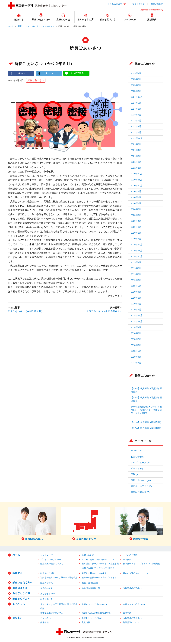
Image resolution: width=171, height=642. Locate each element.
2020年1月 (136, 239)
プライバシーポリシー (50, 559)
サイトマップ (138, 4)
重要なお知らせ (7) (140, 492)
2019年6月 (136, 280)
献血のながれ (46, 583)
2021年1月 (136, 168)
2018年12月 (136, 315)
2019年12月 (136, 244)
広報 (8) (134, 474)
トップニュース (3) (140, 462)
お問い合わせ (157, 4)
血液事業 (127, 613)
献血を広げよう (21, 598)
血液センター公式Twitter (134, 604)
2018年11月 (136, 321)
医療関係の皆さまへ (132, 618)
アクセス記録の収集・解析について (98, 559)
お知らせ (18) (137, 457)
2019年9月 (136, 262)
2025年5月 (136, 91)
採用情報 (44, 622)
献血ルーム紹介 (47, 573)
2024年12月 (136, 97)
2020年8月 (136, 197)
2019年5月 (136, 286)
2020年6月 (136, 209)
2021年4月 (136, 150)
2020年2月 (136, 233)
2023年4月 (136, 115)
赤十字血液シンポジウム (51, 613)
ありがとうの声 (21, 593)
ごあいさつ (45, 618)
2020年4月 (136, 221)
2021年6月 (136, 144)
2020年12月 (136, 174)
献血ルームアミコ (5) (141, 486)
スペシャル (19, 604)
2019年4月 (136, 292)
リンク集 (127, 559)
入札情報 (86, 622)
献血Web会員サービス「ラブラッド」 (99, 577)
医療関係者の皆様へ (132, 588)
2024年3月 (136, 109)
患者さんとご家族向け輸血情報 (96, 613)
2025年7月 (136, 85)
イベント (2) (137, 468)
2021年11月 (136, 138)
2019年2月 (136, 304)
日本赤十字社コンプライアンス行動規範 (141, 563)
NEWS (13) (136, 451)
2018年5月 (136, 351)
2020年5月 (136, 215)
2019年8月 (136, 268)
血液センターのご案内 (92, 618)
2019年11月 (136, 250)
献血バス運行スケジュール (135, 573)
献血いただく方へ (22, 582)
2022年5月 (136, 132)
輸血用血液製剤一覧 (91, 588)
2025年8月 (136, 79)
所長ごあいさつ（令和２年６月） (104, 311)
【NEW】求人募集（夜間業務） (146, 422)
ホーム (11, 26)
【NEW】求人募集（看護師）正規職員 (146, 390)
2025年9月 (136, 73)
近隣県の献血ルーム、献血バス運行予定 (58, 577)
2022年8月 (136, 126)
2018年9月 (136, 327)
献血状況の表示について (51, 563)
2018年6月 (136, 345)
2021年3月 (136, 156)
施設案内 (17, 617)
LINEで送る (77, 73)
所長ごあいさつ (35, 80)
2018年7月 (136, 339)
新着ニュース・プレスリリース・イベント (36, 26)
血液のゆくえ (20, 588)
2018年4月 (136, 357)
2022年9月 (136, 120)
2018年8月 (136, 333)
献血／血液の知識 (90, 583)
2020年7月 (136, 203)
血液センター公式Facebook (94, 604)
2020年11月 (136, 180)
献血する (17, 573)
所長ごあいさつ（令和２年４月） (26, 311)
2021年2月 (136, 162)
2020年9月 (136, 191)
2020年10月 (136, 185)
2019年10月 (136, 256)
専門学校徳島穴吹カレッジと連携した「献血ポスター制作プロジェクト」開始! (146, 410)
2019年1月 (136, 309)
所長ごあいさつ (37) (141, 480)
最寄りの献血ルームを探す (94, 573)
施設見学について (131, 622)
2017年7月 (136, 363)
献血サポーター (47, 599)
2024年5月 (136, 103)
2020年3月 (136, 227)
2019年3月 (136, 298)
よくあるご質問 (115, 4)
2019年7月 (136, 274)
